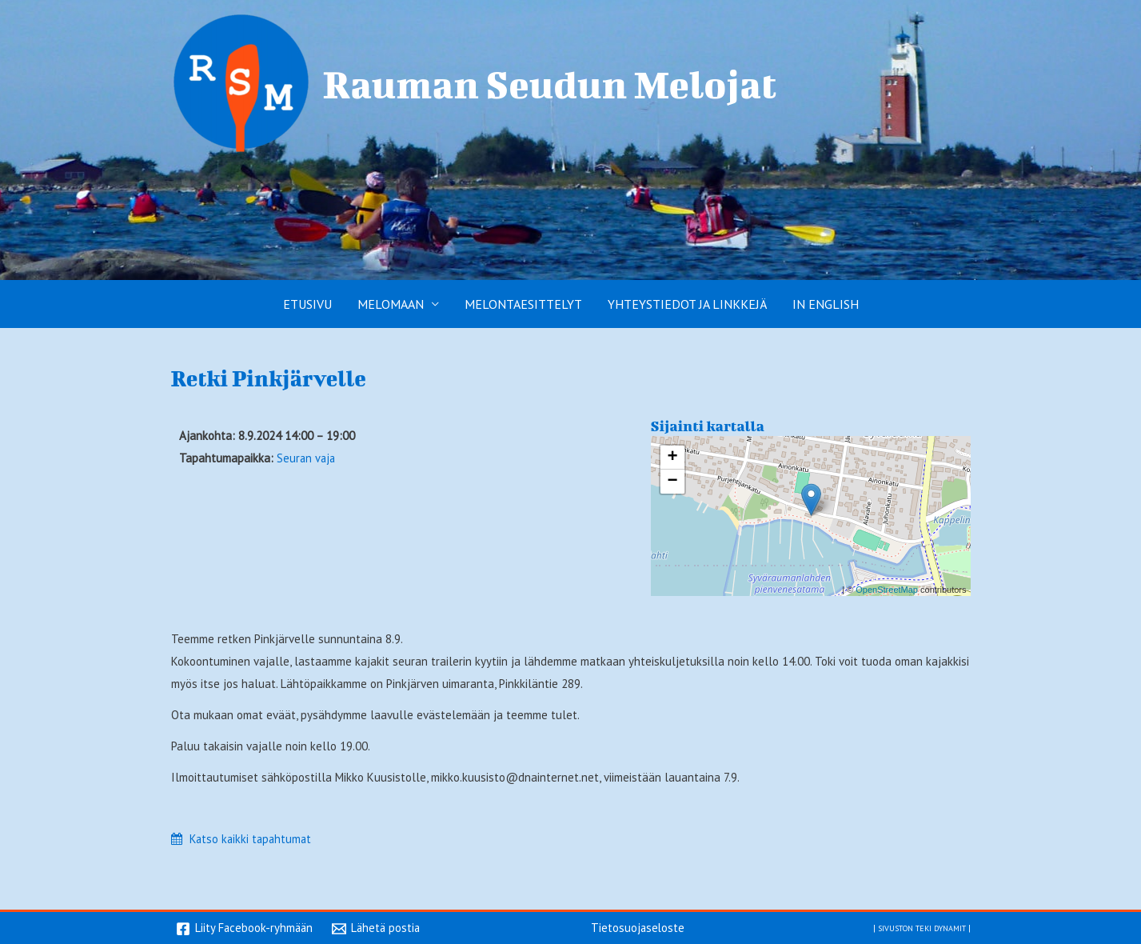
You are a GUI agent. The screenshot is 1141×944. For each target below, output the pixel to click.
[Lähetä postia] (379, 929)
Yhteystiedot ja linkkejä (687, 304)
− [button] (672, 482)
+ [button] (672, 458)
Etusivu (307, 304)
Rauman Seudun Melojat (550, 84)
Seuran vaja (307, 458)
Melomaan (390, 304)
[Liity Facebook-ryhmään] (245, 929)
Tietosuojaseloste (638, 926)
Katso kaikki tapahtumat (253, 838)
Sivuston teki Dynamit (915, 926)
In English (825, 304)
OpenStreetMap (887, 589)
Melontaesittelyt (523, 304)
